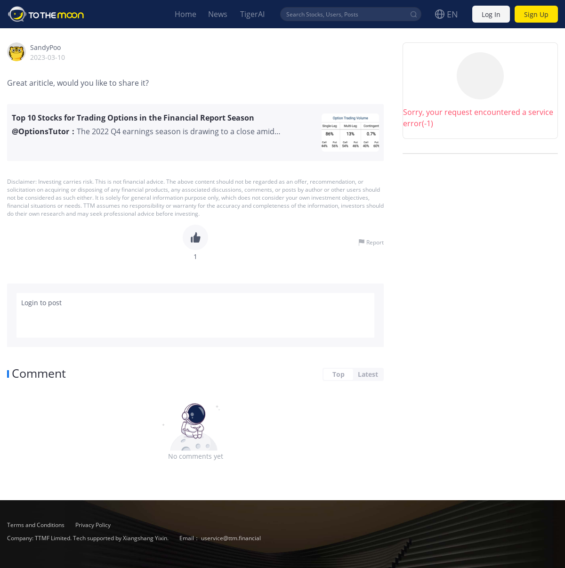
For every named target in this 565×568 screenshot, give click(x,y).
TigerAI (252, 14)
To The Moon (46, 14)
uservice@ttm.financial (231, 538)
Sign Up (536, 14)
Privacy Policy (93, 525)
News (217, 14)
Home (185, 14)
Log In (491, 14)
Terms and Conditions (36, 525)
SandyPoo (45, 47)
